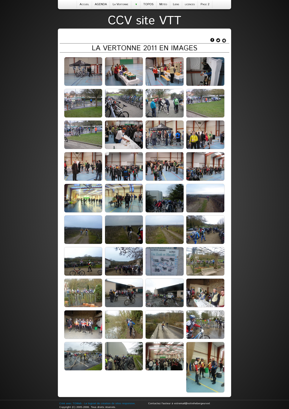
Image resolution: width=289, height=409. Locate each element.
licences (190, 4)
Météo (163, 4)
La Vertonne (120, 4)
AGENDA (101, 4)
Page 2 (205, 4)
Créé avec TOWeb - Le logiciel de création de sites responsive (97, 403)
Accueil (84, 4)
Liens (176, 4)
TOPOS (148, 4)
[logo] (144, 19)
